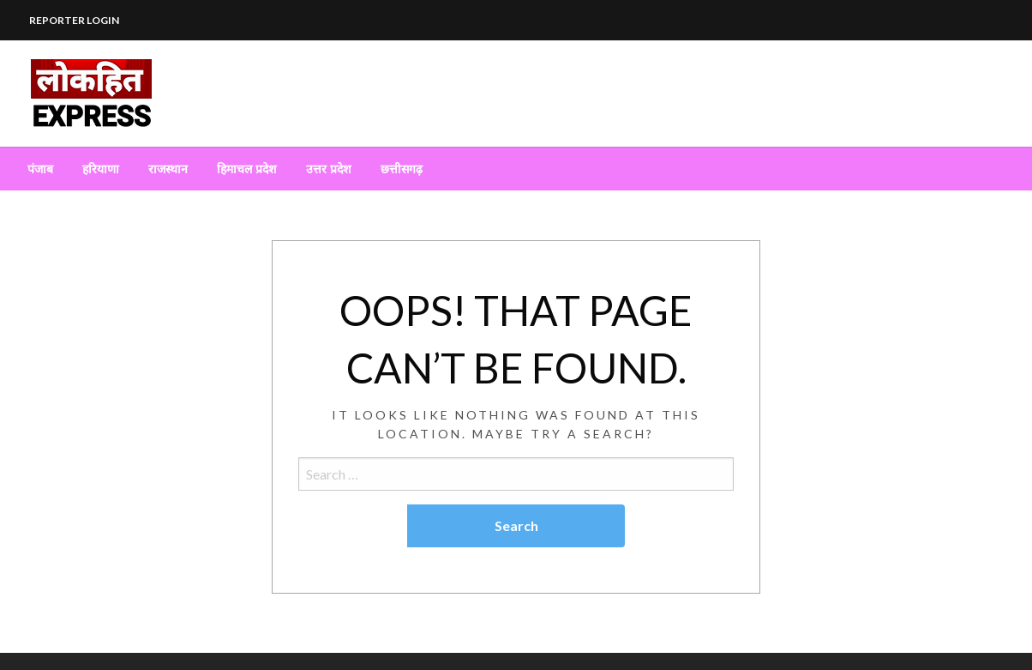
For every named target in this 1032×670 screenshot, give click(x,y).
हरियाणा (100, 169)
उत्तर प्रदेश (328, 169)
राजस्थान (168, 169)
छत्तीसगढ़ (402, 169)
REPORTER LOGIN (74, 20)
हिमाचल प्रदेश (247, 169)
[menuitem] (40, 169)
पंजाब (40, 169)
